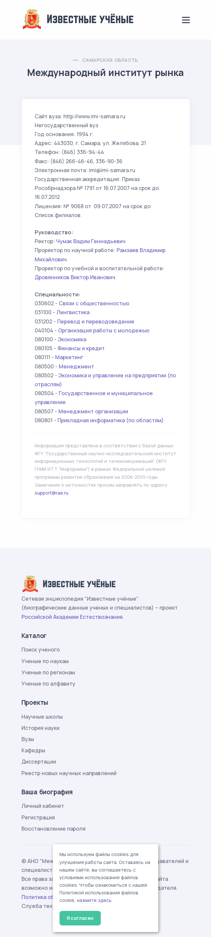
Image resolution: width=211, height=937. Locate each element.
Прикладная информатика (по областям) (110, 420)
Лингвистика (72, 312)
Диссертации (38, 761)
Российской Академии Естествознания (72, 616)
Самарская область (110, 60)
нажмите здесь (94, 900)
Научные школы (42, 716)
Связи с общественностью (94, 303)
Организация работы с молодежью (104, 330)
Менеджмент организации (93, 411)
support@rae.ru (51, 493)
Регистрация (38, 817)
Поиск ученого (40, 649)
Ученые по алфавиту (48, 683)
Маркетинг (69, 357)
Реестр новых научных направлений (69, 773)
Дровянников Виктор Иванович (75, 277)
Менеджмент (76, 366)
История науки (40, 727)
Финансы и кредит (81, 348)
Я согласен (80, 918)
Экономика (72, 339)
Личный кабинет (42, 805)
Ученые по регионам (48, 672)
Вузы (27, 739)
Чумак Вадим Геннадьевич (90, 241)
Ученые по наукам (45, 661)
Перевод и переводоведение (95, 321)
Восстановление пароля (53, 828)
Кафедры (33, 750)
